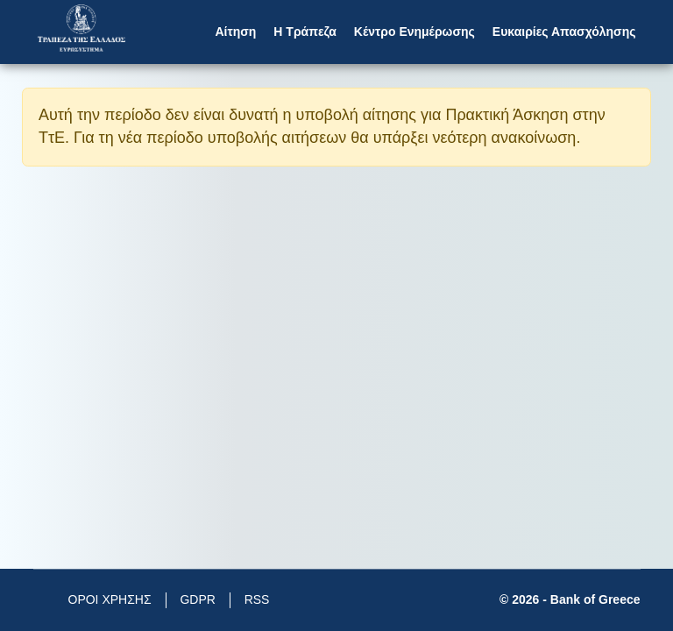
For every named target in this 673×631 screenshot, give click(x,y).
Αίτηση (235, 32)
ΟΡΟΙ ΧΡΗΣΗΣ (110, 599)
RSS (257, 599)
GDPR (197, 599)
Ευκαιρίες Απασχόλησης (564, 32)
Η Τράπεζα (304, 32)
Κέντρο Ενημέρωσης (414, 32)
